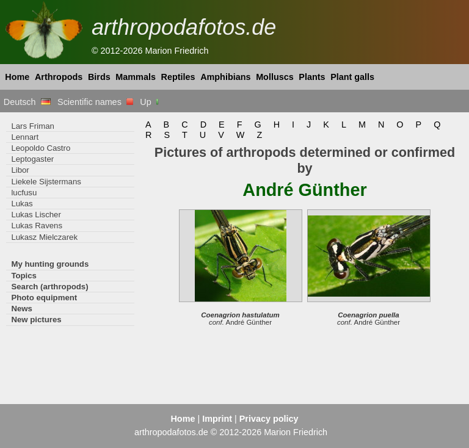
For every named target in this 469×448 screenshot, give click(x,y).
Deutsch (27, 102)
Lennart (24, 137)
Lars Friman (32, 126)
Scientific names (95, 102)
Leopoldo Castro (40, 148)
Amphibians (225, 77)
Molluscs (275, 77)
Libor (20, 170)
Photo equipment (44, 297)
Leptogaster (32, 159)
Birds (99, 77)
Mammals (135, 77)
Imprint (217, 419)
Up (150, 102)
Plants (312, 77)
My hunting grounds (50, 264)
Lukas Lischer (35, 214)
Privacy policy (269, 419)
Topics (24, 275)
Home (17, 77)
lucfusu (24, 192)
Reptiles (178, 77)
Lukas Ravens (36, 225)
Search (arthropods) (49, 286)
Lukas (21, 203)
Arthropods (58, 77)
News (21, 308)
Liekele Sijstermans (46, 181)
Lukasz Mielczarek (44, 237)
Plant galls (352, 77)
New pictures (36, 319)
